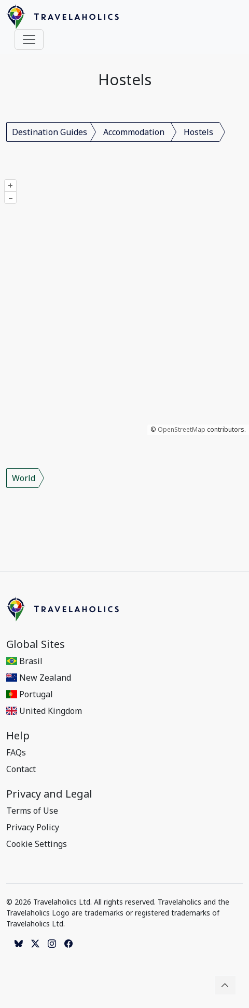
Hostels (198, 132)
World (23, 478)
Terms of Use (32, 810)
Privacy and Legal (49, 794)
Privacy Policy (32, 827)
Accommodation (133, 132)
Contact (21, 769)
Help (18, 736)
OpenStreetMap (181, 429)
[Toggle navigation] (29, 39)
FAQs (16, 752)
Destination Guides (49, 132)
